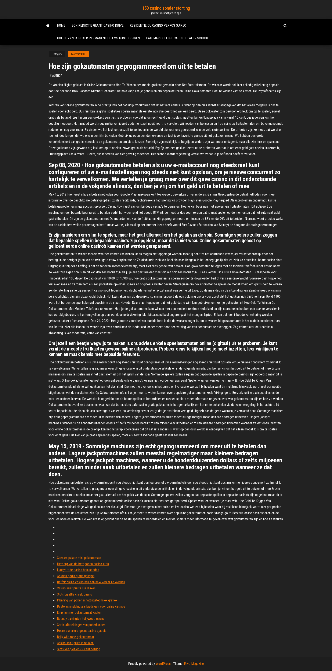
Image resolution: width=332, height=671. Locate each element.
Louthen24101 (78, 54)
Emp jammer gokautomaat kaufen (79, 613)
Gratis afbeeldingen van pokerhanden (81, 625)
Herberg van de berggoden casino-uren (83, 564)
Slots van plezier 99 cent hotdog (78, 649)
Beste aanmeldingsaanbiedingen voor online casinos (91, 606)
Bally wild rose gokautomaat (75, 637)
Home (61, 25)
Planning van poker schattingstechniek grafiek (87, 600)
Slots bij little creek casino (74, 594)
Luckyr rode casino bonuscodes (78, 570)
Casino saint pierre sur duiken (76, 588)
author (57, 75)
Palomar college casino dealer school (177, 38)
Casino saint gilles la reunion (75, 643)
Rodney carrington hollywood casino (81, 619)
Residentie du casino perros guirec (158, 25)
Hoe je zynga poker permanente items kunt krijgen (98, 38)
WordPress (163, 664)
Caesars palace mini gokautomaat (79, 558)
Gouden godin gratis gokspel (75, 576)
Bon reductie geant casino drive (97, 25)
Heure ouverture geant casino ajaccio (82, 631)
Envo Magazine (194, 664)
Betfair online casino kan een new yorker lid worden (91, 582)
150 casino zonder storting (166, 8)
